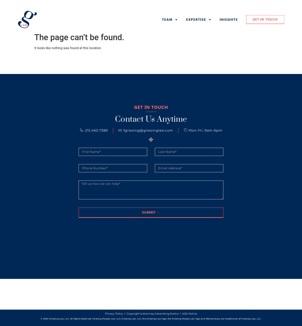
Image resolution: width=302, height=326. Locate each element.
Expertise (199, 19)
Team (170, 19)
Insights (229, 19)
